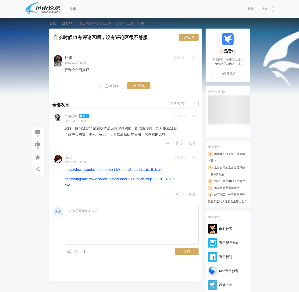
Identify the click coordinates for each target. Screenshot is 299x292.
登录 (250, 9)
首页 (72, 9)
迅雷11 (67, 23)
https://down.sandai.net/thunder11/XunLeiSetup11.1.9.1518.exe (114, 170)
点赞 (112, 86)
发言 (187, 251)
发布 (265, 9)
